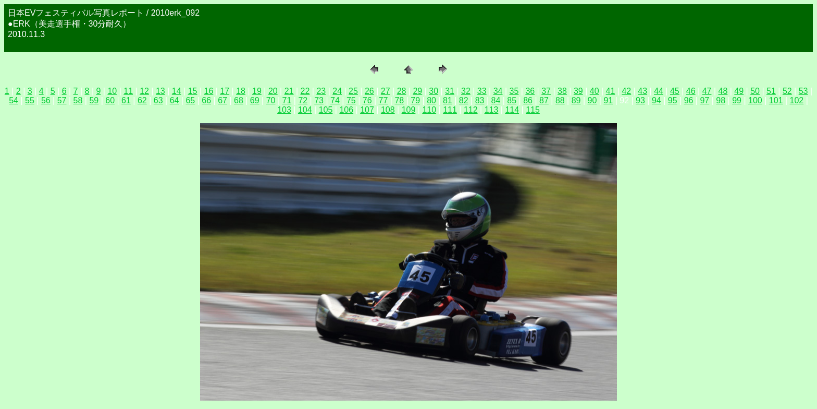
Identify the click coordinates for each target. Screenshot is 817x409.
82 (463, 100)
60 (110, 100)
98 (720, 100)
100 (755, 100)
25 (353, 91)
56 (46, 100)
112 (471, 109)
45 (674, 91)
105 (326, 109)
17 (224, 91)
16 (209, 91)
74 (335, 100)
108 (388, 109)
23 (321, 91)
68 (238, 100)
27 (385, 91)
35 (514, 91)
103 (284, 109)
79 (415, 100)
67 (222, 100)
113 (492, 109)
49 (739, 91)
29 (417, 91)
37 (546, 91)
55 (29, 100)
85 (511, 100)
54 (13, 100)
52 (787, 91)
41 (610, 91)
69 (254, 100)
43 (642, 91)
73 (319, 100)
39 (578, 91)
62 (142, 100)
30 (433, 91)
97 (704, 100)
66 (206, 100)
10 (112, 91)
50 (755, 91)
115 (533, 109)
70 (271, 100)
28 (401, 91)
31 (449, 91)
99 (736, 100)
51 (771, 91)
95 (672, 100)
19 (257, 91)
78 (399, 100)
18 (240, 91)
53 (803, 91)
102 (797, 100)
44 (658, 91)
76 (367, 100)
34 (498, 91)
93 (640, 100)
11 (128, 91)
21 (289, 91)
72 (302, 100)
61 (126, 100)
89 (576, 100)
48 (723, 91)
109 (409, 109)
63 (158, 100)
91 (608, 100)
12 (144, 91)
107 (367, 109)
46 (691, 91)
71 (287, 100)
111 (450, 109)
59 (93, 100)
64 (174, 100)
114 (512, 109)
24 (337, 91)
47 (707, 91)
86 (528, 100)
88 (560, 100)
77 (383, 100)
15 (192, 91)
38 (562, 91)
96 (689, 100)
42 (626, 91)
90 (592, 100)
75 (351, 100)
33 (482, 91)
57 (62, 100)
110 (429, 109)
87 (544, 100)
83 (480, 100)
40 (594, 91)
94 (656, 100)
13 (160, 91)
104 (305, 109)
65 (190, 100)
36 (530, 91)
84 (496, 100)
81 (447, 100)
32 (466, 91)
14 (176, 91)
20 (273, 91)
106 (346, 109)
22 (305, 91)
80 (431, 100)
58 (78, 100)
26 (369, 91)
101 (776, 100)
